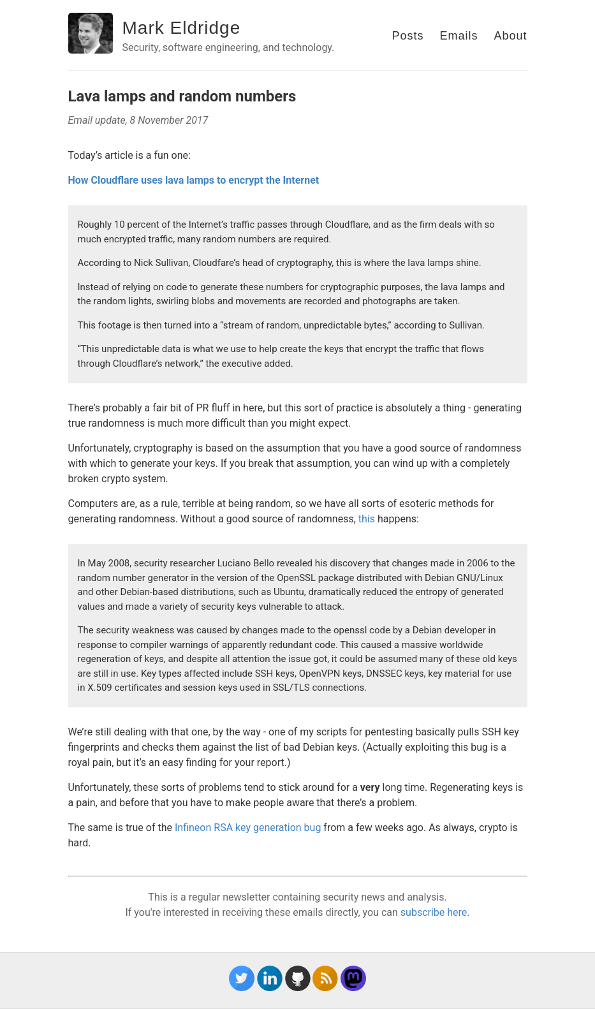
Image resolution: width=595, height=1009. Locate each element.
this (366, 519)
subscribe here (433, 912)
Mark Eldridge (181, 28)
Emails (458, 35)
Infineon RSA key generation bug (248, 827)
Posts (407, 35)
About (510, 35)
